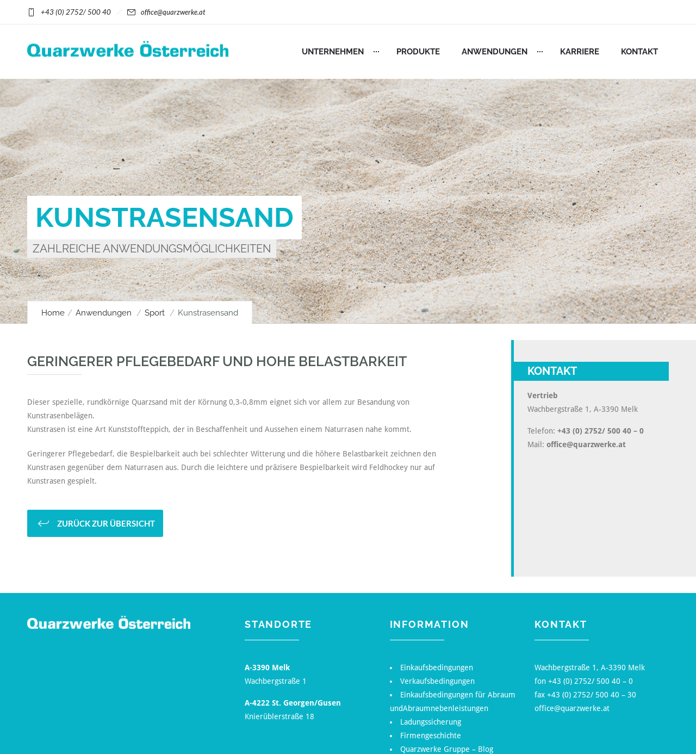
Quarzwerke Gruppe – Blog (446, 749)
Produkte (418, 52)
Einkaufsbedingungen (436, 667)
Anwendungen (494, 52)
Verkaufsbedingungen (437, 681)
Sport (155, 313)
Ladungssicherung (430, 722)
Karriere (579, 52)
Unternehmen (333, 52)
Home (53, 313)
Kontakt (639, 52)
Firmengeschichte (430, 735)
